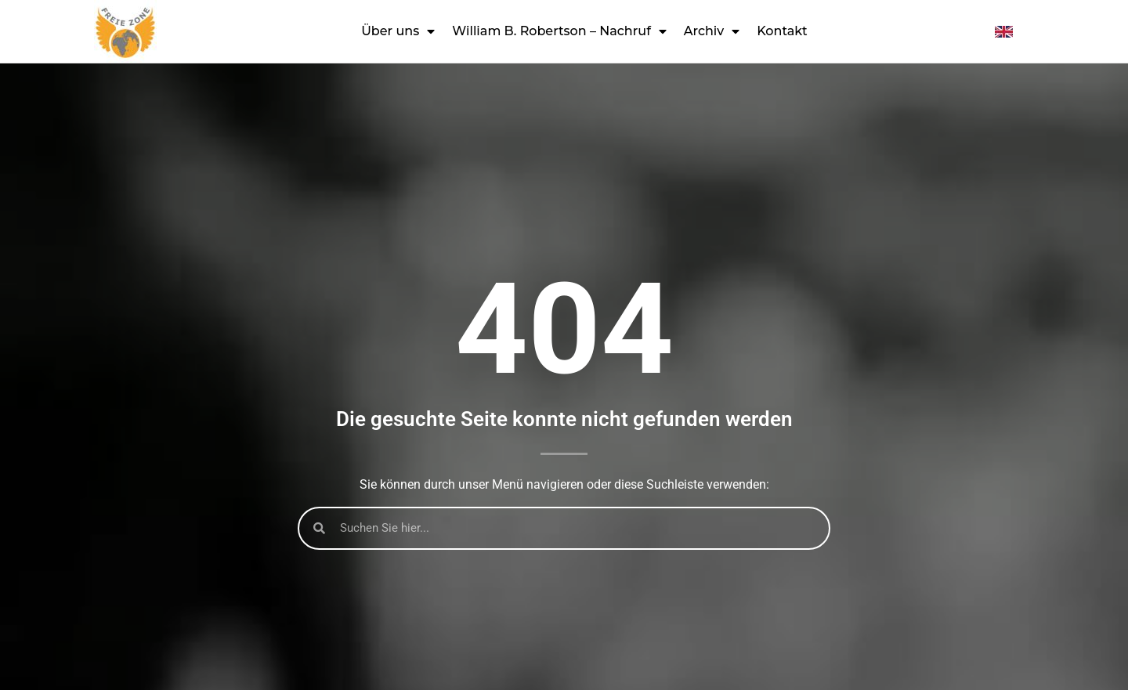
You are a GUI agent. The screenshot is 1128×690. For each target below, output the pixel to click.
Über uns (398, 31)
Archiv (711, 31)
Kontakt (782, 30)
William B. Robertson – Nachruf (559, 31)
